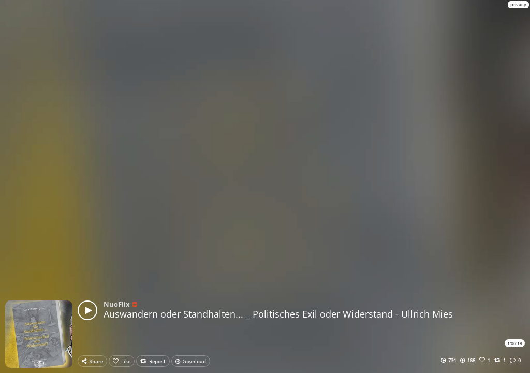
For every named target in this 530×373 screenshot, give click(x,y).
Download (190, 361)
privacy (518, 4)
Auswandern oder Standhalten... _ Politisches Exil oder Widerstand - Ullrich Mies (278, 314)
